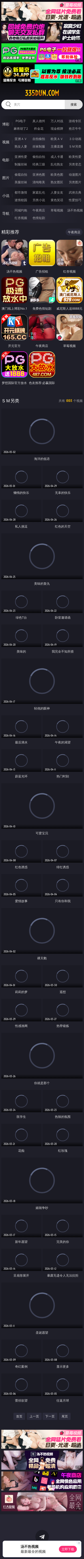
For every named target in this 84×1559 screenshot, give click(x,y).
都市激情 (21, 192)
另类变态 (75, 164)
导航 (5, 213)
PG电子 (20, 121)
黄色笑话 (57, 200)
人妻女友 (57, 192)
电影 (5, 159)
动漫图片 (75, 174)
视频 (5, 142)
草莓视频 (57, 210)
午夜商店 (38, 210)
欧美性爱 (75, 156)
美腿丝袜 (21, 182)
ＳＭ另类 (75, 146)
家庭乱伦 (38, 192)
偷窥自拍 (21, 174)
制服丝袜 (21, 164)
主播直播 (57, 146)
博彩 (5, 124)
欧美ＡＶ (57, 139)
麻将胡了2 (21, 128)
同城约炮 (21, 210)
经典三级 (38, 164)
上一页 (34, 1416)
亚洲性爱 (21, 156)
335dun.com (42, 93)
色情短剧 (38, 218)
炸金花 (38, 128)
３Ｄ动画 (75, 139)
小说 (5, 195)
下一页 (50, 1416)
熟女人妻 (21, 146)
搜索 (74, 104)
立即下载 (68, 1549)
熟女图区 (57, 182)
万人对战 (57, 121)
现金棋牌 (57, 128)
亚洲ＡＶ (21, 139)
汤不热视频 (75, 210)
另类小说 (38, 200)
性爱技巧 (75, 200)
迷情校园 (21, 200)
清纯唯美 (38, 182)
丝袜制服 (38, 146)
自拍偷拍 (38, 139)
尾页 (65, 1416)
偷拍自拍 (38, 156)
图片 (5, 177)
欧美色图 (57, 174)
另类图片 (75, 182)
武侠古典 (75, 192)
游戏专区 (75, 121)
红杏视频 (21, 218)
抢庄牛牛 (75, 128)
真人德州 (38, 121)
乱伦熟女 (57, 164)
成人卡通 (57, 156)
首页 (19, 1416)
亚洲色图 (38, 174)
